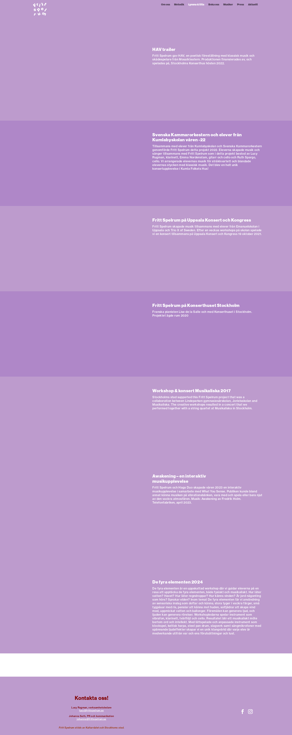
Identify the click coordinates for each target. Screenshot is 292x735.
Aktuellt (253, 4)
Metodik (179, 4)
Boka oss (213, 4)
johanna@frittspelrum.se (91, 719)
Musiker (228, 4)
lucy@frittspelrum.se (91, 710)
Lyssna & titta (196, 4)
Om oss (165, 4)
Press (240, 4)
